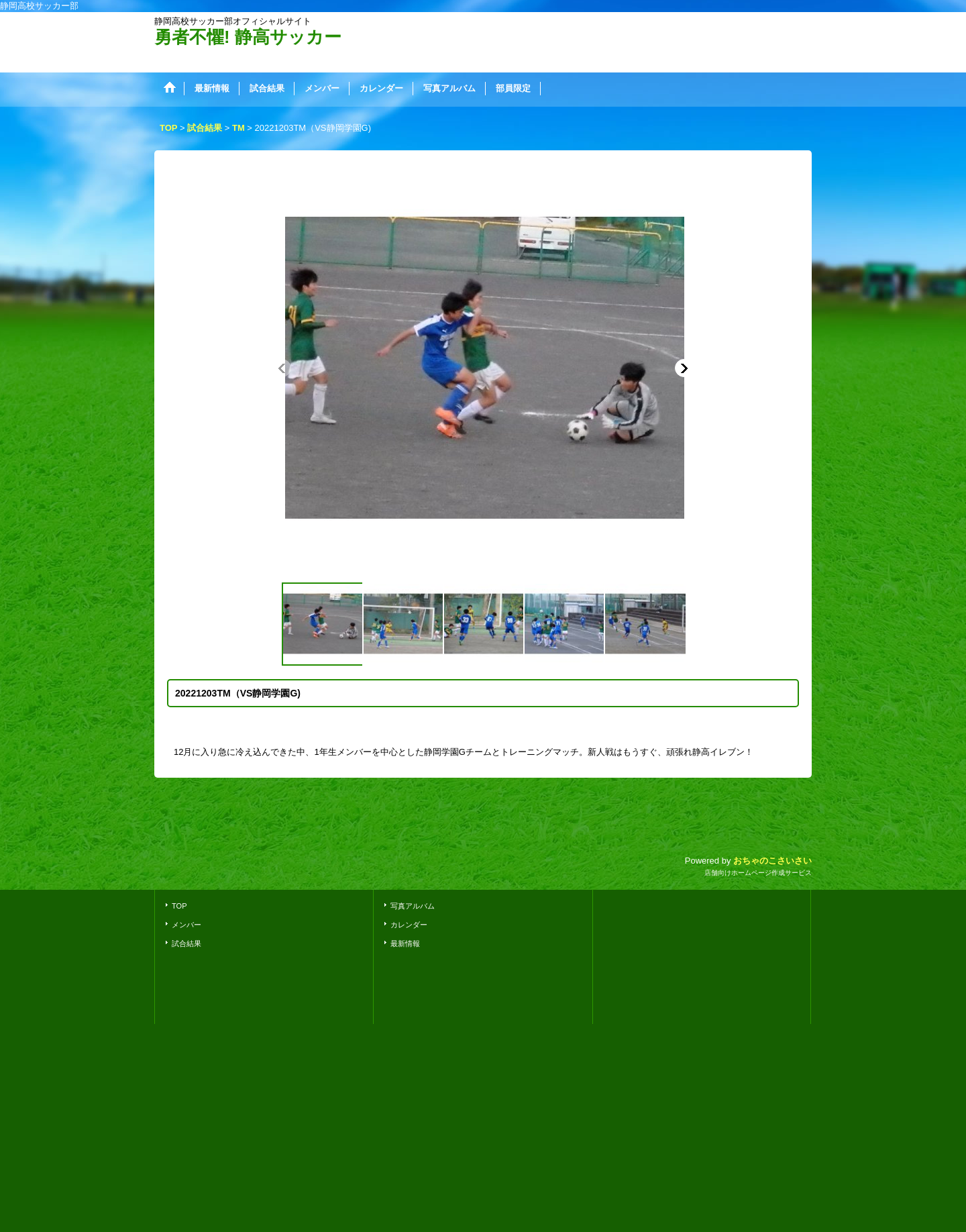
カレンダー (408, 925)
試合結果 (186, 943)
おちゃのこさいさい (772, 861)
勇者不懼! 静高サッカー (247, 37)
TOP (179, 906)
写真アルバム (412, 906)
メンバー (186, 925)
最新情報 (405, 943)
